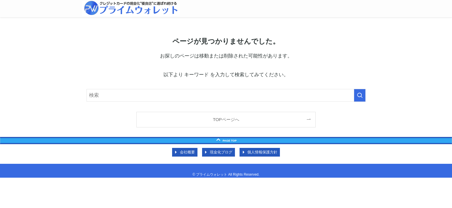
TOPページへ (226, 119)
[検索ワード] (226, 95)
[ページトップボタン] (226, 140)
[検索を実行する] (360, 95)
